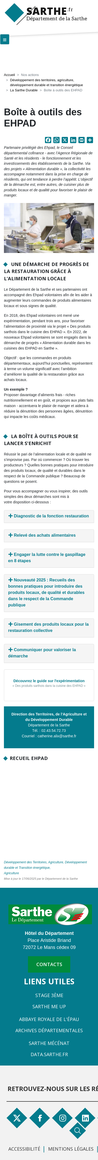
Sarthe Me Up (49, 1006)
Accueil (9, 75)
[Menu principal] (4, 39)
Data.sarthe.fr (49, 1054)
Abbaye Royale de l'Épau (49, 1019)
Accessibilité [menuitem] (24, 1149)
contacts (49, 964)
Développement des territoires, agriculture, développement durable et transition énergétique (46, 82)
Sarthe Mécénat (49, 1043)
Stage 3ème (49, 995)
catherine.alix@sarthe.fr (57, 736)
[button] (49, 228)
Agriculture (11, 873)
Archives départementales (49, 1030)
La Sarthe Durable (24, 90)
